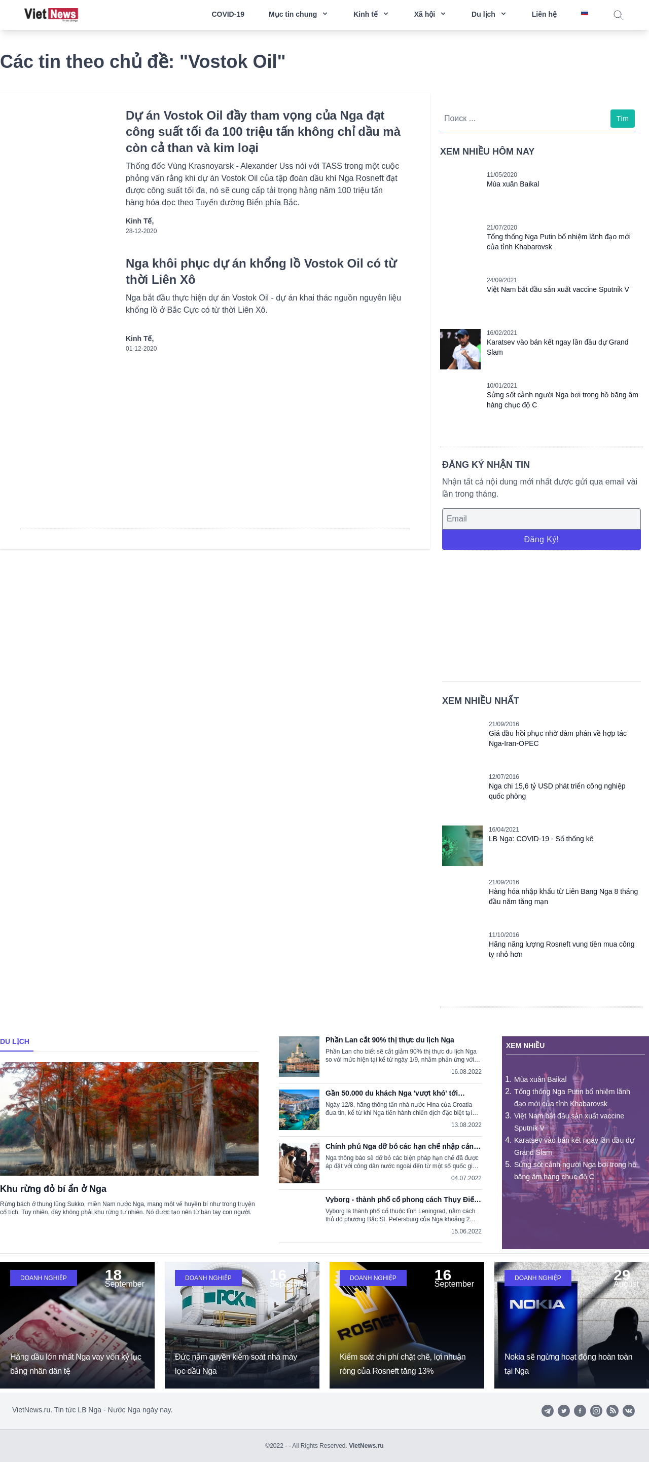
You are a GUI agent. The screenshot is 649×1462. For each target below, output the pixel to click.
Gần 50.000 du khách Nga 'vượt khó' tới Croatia (392, 1093)
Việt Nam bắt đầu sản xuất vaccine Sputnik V (558, 289)
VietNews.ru (366, 1445)
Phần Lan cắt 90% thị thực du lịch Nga (390, 1039)
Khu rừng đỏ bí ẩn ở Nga (53, 1189)
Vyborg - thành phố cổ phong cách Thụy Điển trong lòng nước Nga (402, 1199)
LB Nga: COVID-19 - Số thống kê (541, 839)
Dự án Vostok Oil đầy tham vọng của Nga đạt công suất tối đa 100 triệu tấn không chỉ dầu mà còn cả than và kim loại (263, 131)
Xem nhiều (525, 1045)
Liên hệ (544, 14)
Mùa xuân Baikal (513, 184)
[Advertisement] (541, 614)
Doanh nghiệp (43, 1278)
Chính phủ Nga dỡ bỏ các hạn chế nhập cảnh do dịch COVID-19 (402, 1146)
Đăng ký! (541, 539)
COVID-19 (227, 14)
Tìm (623, 119)
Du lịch (14, 1041)
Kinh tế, (140, 221)
